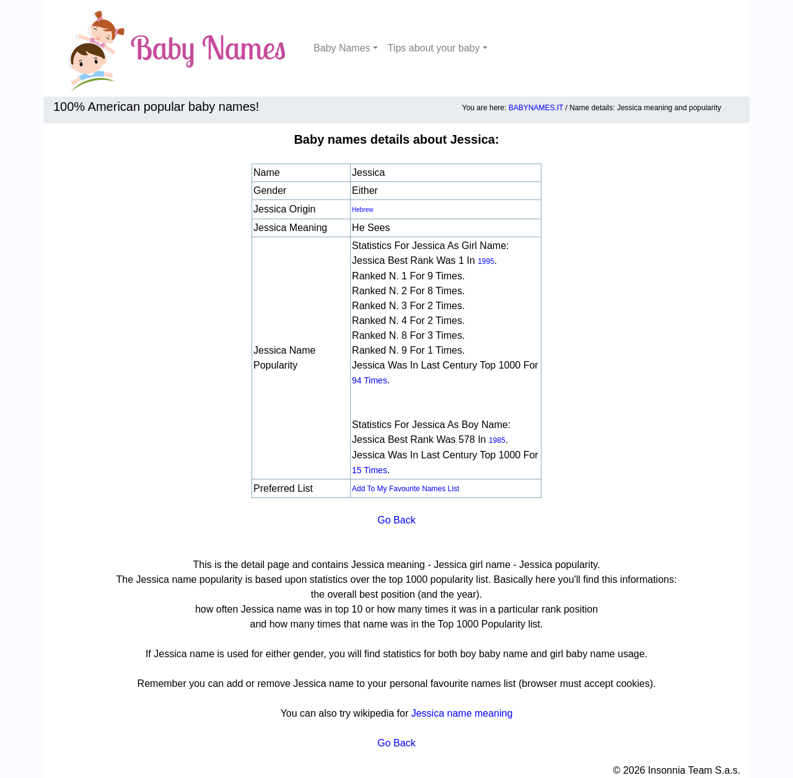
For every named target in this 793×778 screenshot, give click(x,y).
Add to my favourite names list (405, 488)
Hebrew (362, 209)
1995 (486, 261)
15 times (369, 470)
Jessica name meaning (462, 713)
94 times (369, 380)
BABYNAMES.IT (536, 107)
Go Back (396, 520)
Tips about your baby (434, 48)
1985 (497, 440)
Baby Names (341, 48)
